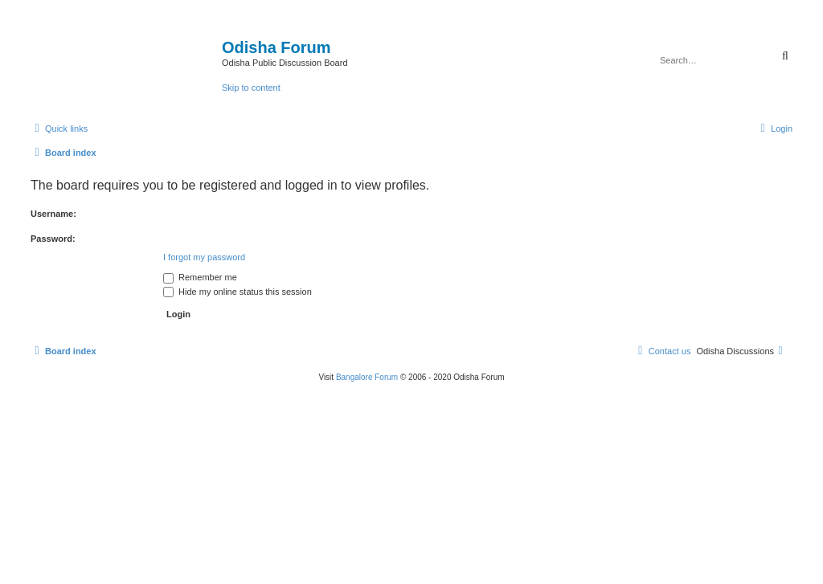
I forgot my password (204, 257)
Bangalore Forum (367, 377)
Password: (53, 238)
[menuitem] (774, 128)
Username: (53, 213)
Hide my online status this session (237, 291)
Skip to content (251, 87)
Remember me (200, 277)
